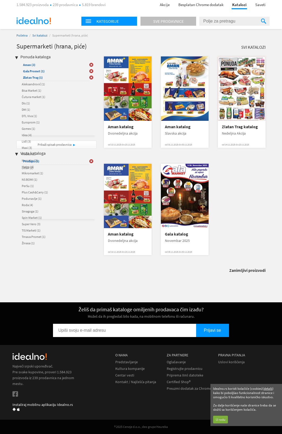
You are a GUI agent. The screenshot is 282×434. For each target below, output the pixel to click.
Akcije (165, 4)
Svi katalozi (39, 35)
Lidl (26, 141)
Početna (22, 35)
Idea (27, 135)
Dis (26, 103)
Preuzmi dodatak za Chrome (189, 388)
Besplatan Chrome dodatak (200, 4)
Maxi (27, 148)
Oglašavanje (176, 362)
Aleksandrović (33, 84)
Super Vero (31, 224)
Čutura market (33, 97)
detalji (268, 388)
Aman (29, 65)
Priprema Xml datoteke (185, 375)
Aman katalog (121, 126)
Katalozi (239, 4)
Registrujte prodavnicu (184, 368)
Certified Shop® (179, 382)
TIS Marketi (31, 230)
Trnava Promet (34, 237)
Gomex (28, 129)
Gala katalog (176, 234)
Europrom (31, 122)
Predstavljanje (126, 362)
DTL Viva (29, 116)
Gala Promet (34, 71)
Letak (27, 168)
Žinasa (28, 243)
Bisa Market (31, 90)
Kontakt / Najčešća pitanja (135, 382)
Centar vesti (124, 375)
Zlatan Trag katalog (240, 126)
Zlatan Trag (33, 77)
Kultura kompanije (130, 368)
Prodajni (31, 161)
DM (26, 110)
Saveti (260, 4)
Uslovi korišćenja (231, 362)
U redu (220, 419)
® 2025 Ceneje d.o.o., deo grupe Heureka (141, 427)
